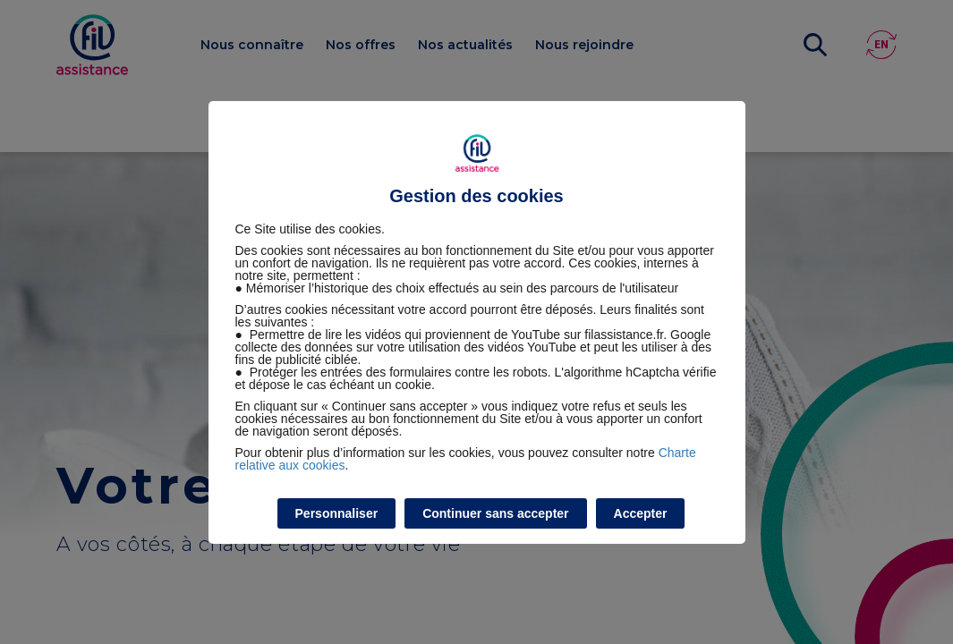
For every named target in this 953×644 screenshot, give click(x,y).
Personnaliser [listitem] (337, 513)
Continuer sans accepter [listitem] (495, 513)
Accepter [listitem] (641, 513)
